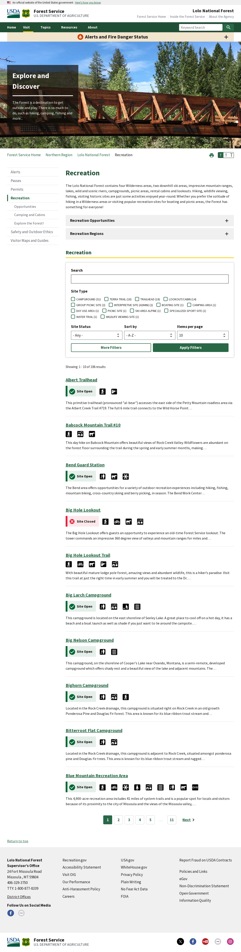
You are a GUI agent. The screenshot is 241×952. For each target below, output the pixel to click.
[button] (211, 155)
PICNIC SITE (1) (117, 311)
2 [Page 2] (118, 819)
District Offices (19, 896)
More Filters (111, 347)
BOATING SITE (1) (173, 305)
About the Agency (221, 16)
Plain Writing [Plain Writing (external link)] (131, 881)
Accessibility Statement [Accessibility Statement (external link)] (82, 867)
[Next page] (189, 819)
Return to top (17, 841)
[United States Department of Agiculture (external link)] (14, 13)
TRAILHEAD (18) (150, 299)
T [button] (221, 155)
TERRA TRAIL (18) (121, 299)
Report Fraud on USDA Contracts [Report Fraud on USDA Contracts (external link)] (205, 860)
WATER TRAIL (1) (86, 317)
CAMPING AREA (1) (204, 305)
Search (77, 270)
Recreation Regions (86, 233)
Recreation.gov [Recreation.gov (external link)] (75, 860)
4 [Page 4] (140, 819)
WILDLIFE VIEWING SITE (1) (122, 317)
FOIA (124, 896)
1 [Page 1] (108, 819)
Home (11, 27)
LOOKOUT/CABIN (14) (182, 299)
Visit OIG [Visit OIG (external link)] (69, 874)
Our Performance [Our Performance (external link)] (76, 881)
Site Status (81, 326)
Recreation (20, 198)
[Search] (228, 27)
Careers (69, 896)
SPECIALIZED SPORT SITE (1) (188, 311)
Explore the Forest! (29, 223)
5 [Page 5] (151, 819)
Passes (16, 180)
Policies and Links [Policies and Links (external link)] (193, 871)
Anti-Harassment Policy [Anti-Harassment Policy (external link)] (81, 889)
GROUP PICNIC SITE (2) (90, 305)
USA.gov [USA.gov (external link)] (127, 860)
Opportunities (25, 206)
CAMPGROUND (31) (88, 299)
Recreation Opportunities (92, 220)
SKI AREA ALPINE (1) (148, 311)
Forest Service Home (151, 16)
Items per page (190, 326)
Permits (17, 189)
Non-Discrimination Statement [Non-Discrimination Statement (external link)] (204, 885)
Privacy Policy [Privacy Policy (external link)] (132, 874)
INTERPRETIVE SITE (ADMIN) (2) (133, 305)
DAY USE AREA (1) (87, 311)
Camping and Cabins (29, 214)
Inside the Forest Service (187, 16)
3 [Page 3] (129, 819)
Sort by (130, 326)
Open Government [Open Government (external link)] (194, 893)
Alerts (15, 172)
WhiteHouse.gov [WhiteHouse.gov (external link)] (134, 867)
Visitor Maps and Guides (30, 240)
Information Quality (195, 900)
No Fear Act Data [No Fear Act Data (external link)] (134, 889)
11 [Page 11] (172, 819)
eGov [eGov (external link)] (183, 878)
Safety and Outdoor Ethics (32, 231)
